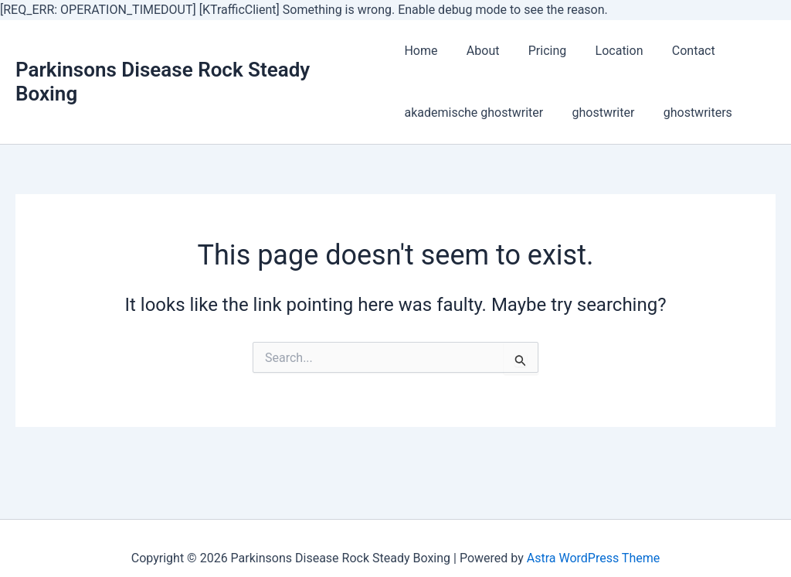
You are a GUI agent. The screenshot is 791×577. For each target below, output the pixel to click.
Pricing (539, 50)
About (479, 50)
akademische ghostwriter (473, 112)
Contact (677, 50)
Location (607, 50)
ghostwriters (689, 112)
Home (420, 50)
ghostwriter (599, 112)
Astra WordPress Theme (593, 558)
